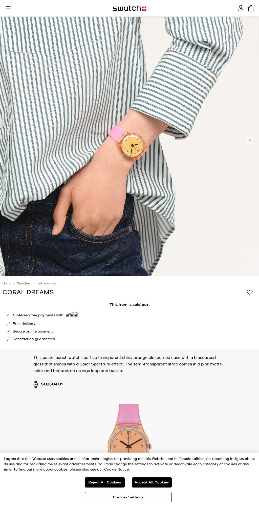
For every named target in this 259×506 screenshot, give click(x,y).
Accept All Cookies (152, 482)
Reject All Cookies (104, 482)
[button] (8, 8)
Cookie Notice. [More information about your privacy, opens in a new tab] (117, 469)
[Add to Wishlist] (250, 292)
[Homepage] (129, 8)
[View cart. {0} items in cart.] (251, 8)
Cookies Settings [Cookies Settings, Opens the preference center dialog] (128, 497)
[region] (129, 479)
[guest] (241, 8)
